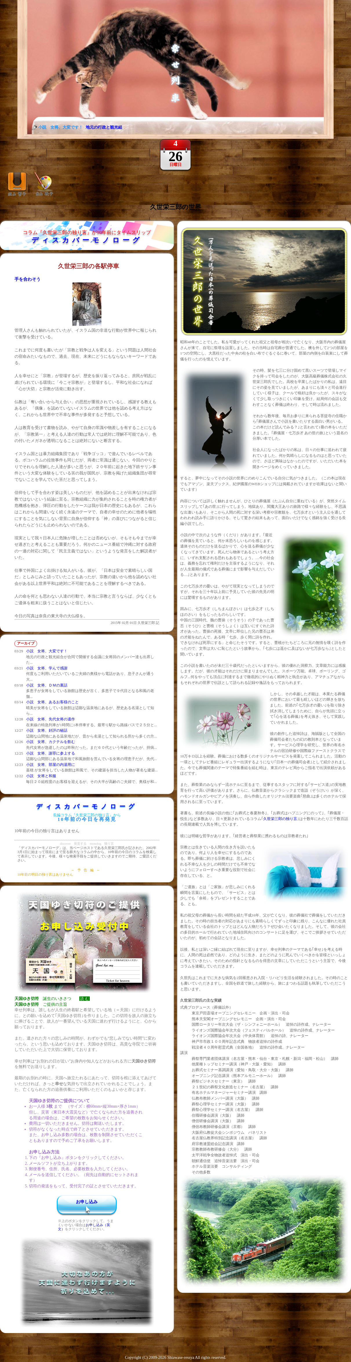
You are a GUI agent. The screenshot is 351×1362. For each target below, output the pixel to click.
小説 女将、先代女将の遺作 (50, 719)
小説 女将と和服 (41, 776)
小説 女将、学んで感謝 (46, 668)
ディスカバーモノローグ (87, 240)
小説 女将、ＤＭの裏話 (46, 685)
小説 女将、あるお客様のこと (52, 702)
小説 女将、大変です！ (46, 651)
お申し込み (87, 1201)
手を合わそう (27, 279)
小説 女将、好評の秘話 (46, 730)
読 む (84, 998)
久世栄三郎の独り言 (280, 819)
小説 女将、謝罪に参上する (50, 753)
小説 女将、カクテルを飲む (50, 742)
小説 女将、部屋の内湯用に (50, 764)
